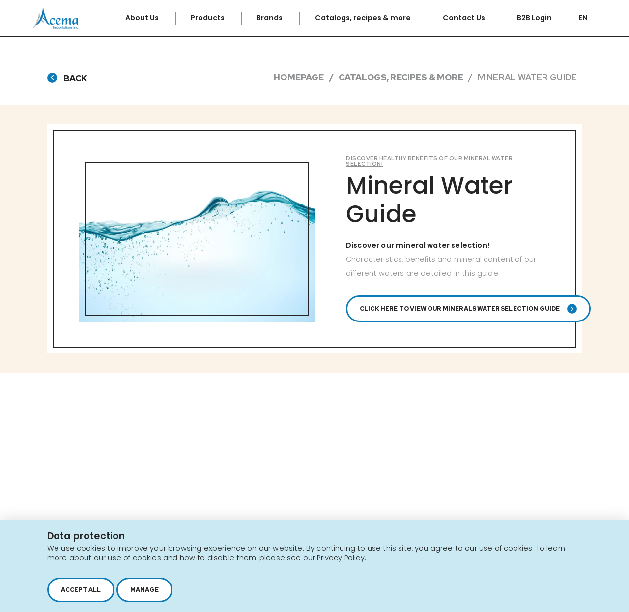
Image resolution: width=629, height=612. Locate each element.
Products (208, 18)
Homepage (299, 77)
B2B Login (535, 18)
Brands (270, 18)
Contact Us (464, 18)
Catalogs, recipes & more (363, 18)
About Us (142, 18)
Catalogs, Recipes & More (401, 77)
